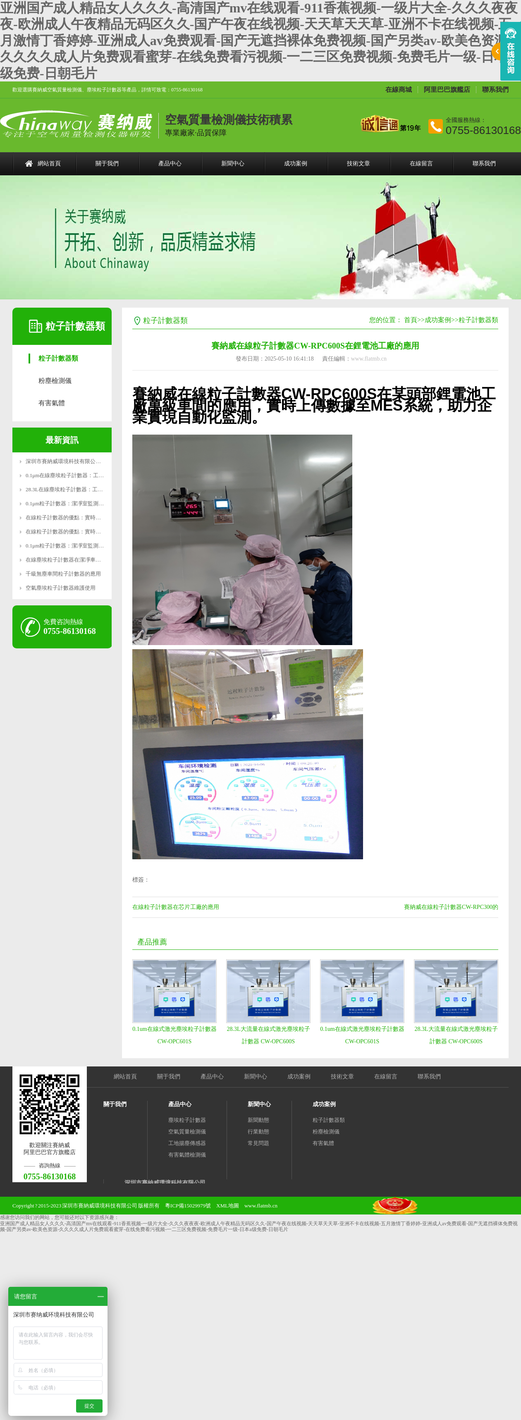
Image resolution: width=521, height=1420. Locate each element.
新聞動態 (258, 1120)
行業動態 (258, 1131)
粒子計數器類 (58, 358)
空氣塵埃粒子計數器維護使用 (61, 588)
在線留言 (421, 163)
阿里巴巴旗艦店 (447, 89)
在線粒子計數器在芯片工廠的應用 (175, 907)
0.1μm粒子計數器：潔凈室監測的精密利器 (75, 503)
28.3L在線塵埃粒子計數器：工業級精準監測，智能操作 (91, 489)
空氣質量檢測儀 (187, 1131)
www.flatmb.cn (369, 359)
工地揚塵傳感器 (187, 1143)
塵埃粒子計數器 (187, 1120)
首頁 (410, 319)
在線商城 (398, 89)
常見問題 (258, 1143)
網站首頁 (49, 163)
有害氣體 (51, 402)
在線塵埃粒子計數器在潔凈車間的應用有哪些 (79, 560)
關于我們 (107, 163)
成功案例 (295, 163)
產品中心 (170, 163)
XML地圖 (227, 1205)
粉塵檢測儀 (55, 380)
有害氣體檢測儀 (187, 1155)
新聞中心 (232, 163)
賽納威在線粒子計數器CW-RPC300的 (451, 907)
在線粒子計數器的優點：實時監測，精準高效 (79, 517)
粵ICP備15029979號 (188, 1205)
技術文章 (358, 163)
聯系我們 (495, 89)
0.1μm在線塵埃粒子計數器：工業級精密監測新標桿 (86, 475)
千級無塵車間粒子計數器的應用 (63, 574)
